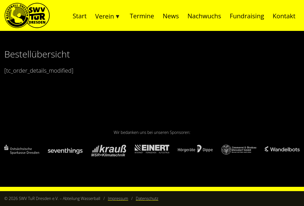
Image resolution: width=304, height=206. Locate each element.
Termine (142, 15)
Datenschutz (147, 198)
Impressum (118, 198)
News (171, 15)
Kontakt (284, 15)
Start (80, 15)
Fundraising (247, 15)
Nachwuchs (204, 15)
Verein (104, 16)
